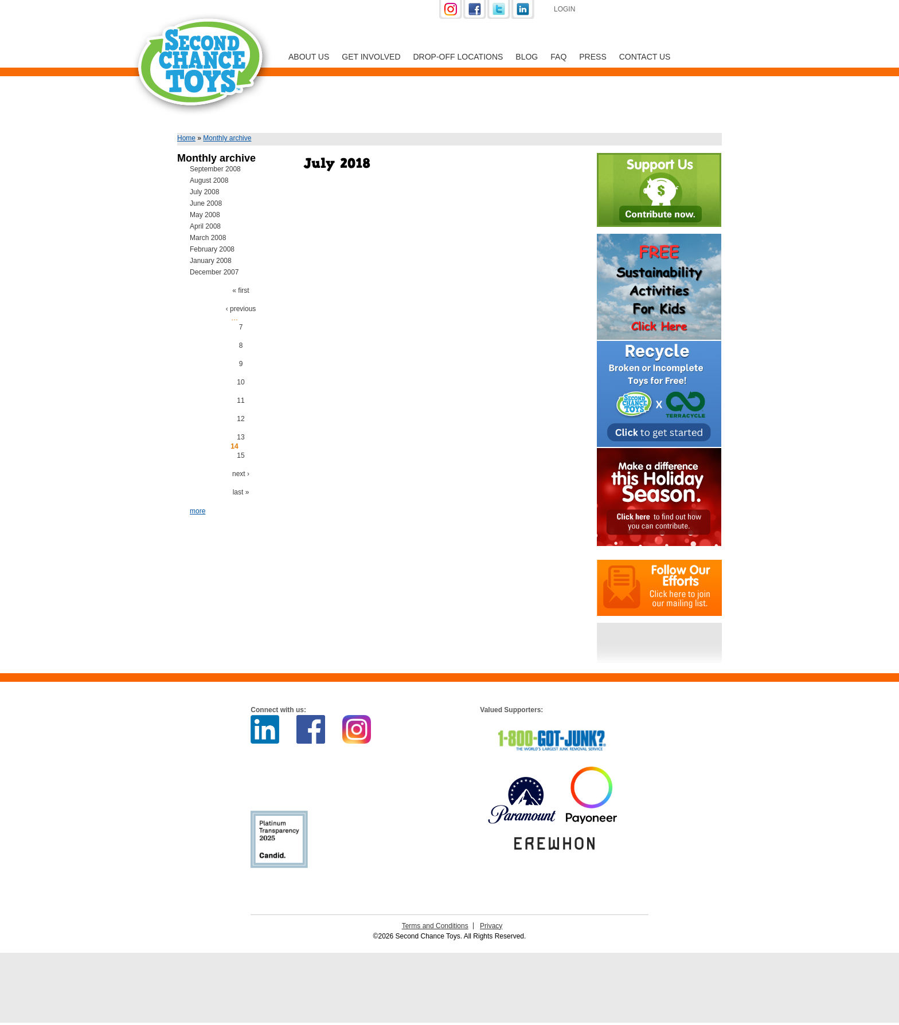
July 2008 (204, 192)
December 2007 (214, 272)
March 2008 (208, 238)
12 (240, 419)
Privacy (491, 925)
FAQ (558, 56)
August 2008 (209, 180)
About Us (308, 56)
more (197, 511)
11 (240, 400)
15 (240, 455)
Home (186, 138)
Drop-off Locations (458, 56)
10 (240, 382)
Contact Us (645, 56)
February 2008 (212, 249)
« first (240, 290)
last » (241, 492)
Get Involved (371, 56)
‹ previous (241, 309)
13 (240, 437)
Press (592, 56)
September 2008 (215, 169)
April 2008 (205, 226)
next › (240, 474)
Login (564, 9)
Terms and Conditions (435, 925)
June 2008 (206, 203)
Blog (526, 56)
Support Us (645, 10)
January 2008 (211, 261)
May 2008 (205, 215)
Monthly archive (227, 138)
